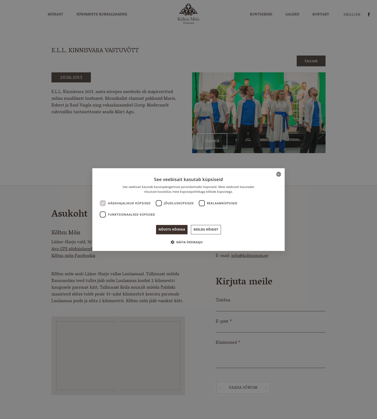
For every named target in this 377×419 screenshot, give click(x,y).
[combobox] (278, 174)
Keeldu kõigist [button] (206, 229)
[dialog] (188, 209)
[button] (188, 242)
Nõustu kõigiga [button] (171, 229)
